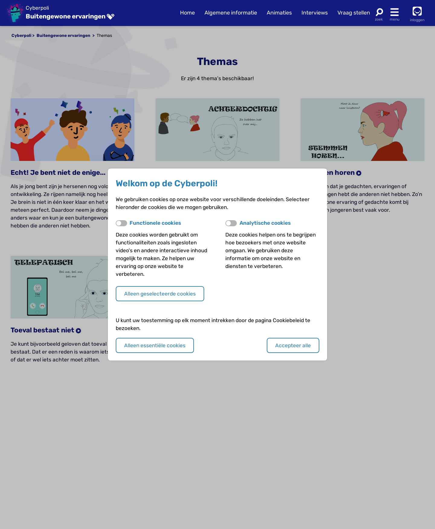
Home (187, 12)
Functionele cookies (155, 223)
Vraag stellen (353, 12)
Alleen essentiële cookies (154, 345)
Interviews (314, 12)
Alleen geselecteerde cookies (160, 294)
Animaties (279, 12)
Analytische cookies (265, 223)
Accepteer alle (293, 345)
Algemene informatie (231, 12)
